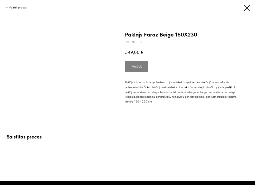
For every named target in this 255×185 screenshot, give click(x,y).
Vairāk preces (18, 7)
